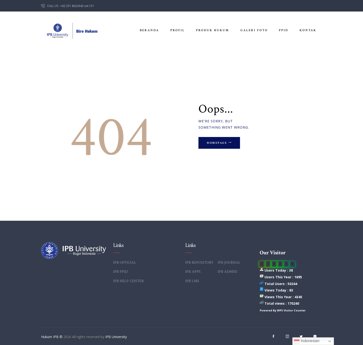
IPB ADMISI (227, 271)
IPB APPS (193, 271)
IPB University (116, 336)
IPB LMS (192, 281)
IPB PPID (120, 271)
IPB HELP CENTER (128, 281)
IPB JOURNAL (229, 262)
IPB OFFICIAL (124, 262)
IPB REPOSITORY (199, 262)
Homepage (217, 143)
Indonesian (307, 341)
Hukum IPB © (52, 336)
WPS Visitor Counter (291, 310)
